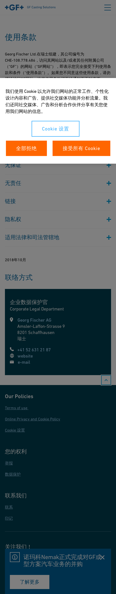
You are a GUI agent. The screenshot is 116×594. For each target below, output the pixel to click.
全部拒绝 (26, 148)
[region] (58, 121)
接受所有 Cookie (81, 148)
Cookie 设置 (55, 128)
